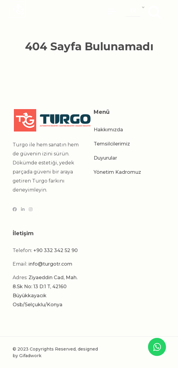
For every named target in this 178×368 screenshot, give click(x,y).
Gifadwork (30, 355)
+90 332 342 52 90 (55, 250)
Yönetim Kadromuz (117, 172)
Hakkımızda (108, 130)
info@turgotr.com (50, 264)
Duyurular (105, 158)
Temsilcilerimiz (112, 144)
